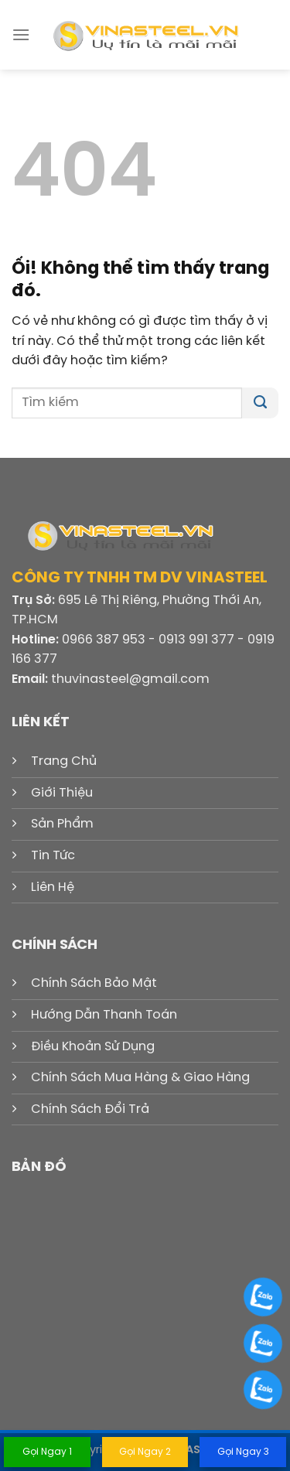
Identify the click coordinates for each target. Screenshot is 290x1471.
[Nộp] (260, 402)
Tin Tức (53, 855)
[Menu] (21, 34)
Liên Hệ (52, 887)
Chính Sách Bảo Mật (94, 983)
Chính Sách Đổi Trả (90, 1109)
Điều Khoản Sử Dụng (93, 1046)
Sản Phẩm (62, 824)
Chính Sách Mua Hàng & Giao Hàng (140, 1077)
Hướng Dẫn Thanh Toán (104, 1015)
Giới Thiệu (62, 793)
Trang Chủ (64, 761)
